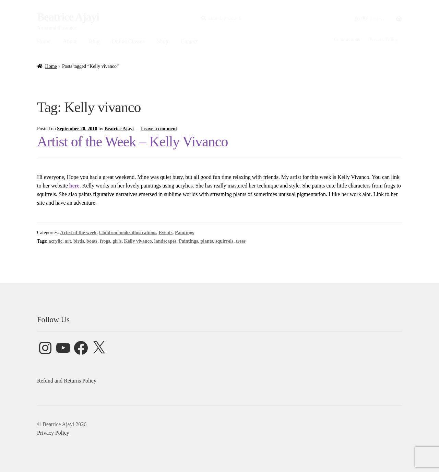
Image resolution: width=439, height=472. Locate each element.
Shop (162, 41)
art (68, 241)
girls (116, 241)
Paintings (184, 232)
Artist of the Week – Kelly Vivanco (132, 141)
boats (91, 241)
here (74, 186)
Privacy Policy (384, 39)
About (69, 41)
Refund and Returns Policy (66, 381)
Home (43, 41)
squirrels (224, 241)
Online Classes (128, 41)
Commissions (347, 39)
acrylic (55, 241)
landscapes (165, 241)
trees (241, 241)
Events (165, 232)
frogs (105, 241)
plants (206, 241)
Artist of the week (78, 232)
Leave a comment (159, 128)
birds (78, 241)
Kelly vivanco (138, 241)
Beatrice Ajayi (68, 17)
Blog (94, 41)
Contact (189, 41)
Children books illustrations (127, 232)
